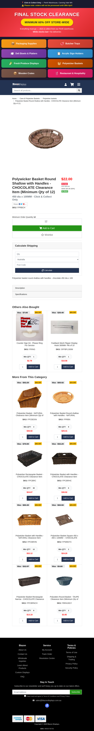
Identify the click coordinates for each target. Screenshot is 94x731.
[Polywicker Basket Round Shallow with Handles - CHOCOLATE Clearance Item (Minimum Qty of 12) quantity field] (47, 222)
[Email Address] (41, 692)
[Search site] (79, 90)
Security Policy (71, 668)
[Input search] (44, 90)
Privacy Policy (71, 664)
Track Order (47, 654)
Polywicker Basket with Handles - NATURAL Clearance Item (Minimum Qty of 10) (30, 538)
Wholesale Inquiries (22, 659)
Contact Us (22, 654)
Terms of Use (71, 652)
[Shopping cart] (72, 85)
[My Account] (65, 84)
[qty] (47, 254)
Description (20, 288)
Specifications (21, 294)
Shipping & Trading (71, 658)
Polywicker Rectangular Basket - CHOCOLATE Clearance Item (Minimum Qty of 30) (29, 476)
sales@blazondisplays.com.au (48, 700)
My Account (47, 650)
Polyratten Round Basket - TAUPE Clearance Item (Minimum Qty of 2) (64, 599)
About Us (22, 650)
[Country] (47, 259)
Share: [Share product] (19, 204)
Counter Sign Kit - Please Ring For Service (30, 344)
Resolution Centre (47, 658)
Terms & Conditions (50, 696)
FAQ (22, 677)
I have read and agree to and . (47, 696)
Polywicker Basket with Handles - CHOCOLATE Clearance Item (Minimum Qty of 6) (64, 476)
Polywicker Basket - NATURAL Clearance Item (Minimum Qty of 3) (29, 415)
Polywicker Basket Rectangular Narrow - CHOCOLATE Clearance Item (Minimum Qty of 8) (29, 599)
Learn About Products (22, 666)
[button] (47, 235)
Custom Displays (22, 672)
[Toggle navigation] (79, 85)
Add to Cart (47, 228)
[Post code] (47, 265)
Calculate (47, 270)
